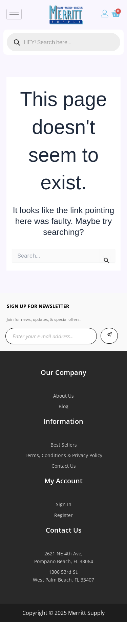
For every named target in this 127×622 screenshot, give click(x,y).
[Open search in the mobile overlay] (63, 42)
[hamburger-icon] (14, 14)
